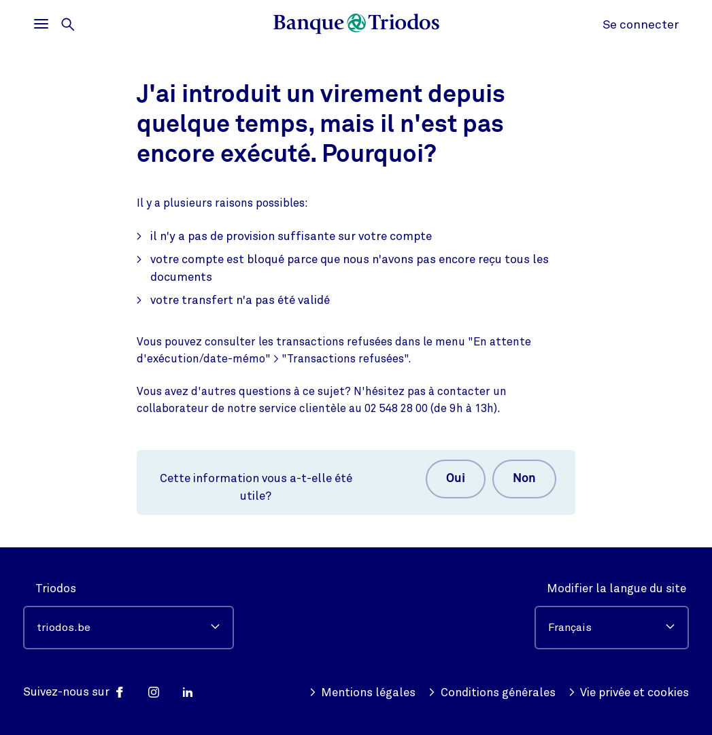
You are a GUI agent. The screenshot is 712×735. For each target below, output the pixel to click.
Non (524, 479)
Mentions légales (362, 693)
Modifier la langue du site (616, 588)
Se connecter (641, 24)
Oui (455, 479)
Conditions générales (492, 693)
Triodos (55, 588)
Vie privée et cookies (629, 693)
